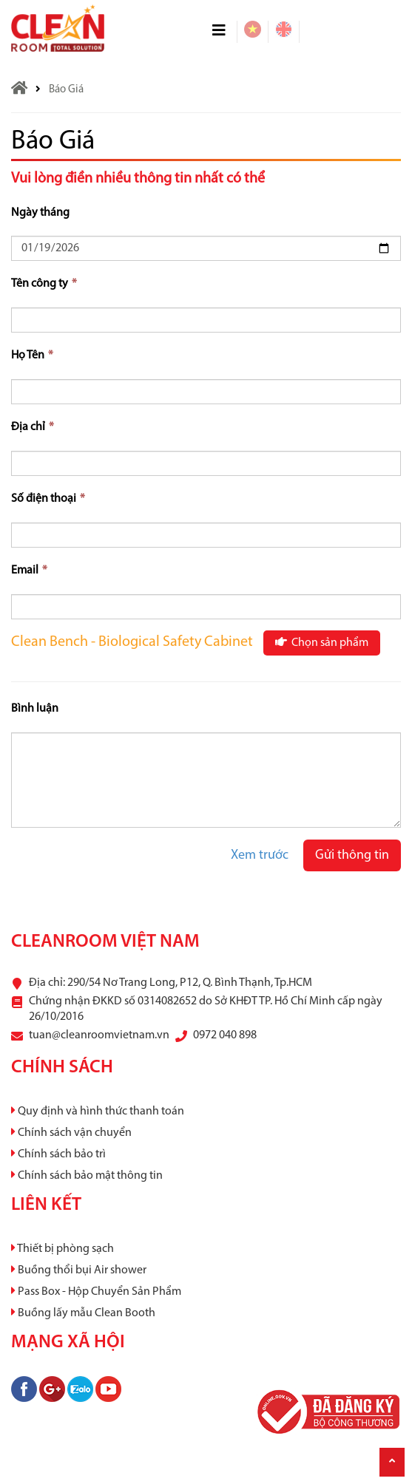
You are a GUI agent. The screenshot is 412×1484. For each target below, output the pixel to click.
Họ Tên (32, 355)
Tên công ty (44, 284)
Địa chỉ (32, 427)
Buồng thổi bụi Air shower (78, 1270)
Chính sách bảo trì (58, 1154)
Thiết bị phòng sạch (62, 1249)
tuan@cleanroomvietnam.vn (99, 1035)
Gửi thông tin (352, 855)
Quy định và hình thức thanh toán (97, 1111)
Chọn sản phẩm (321, 642)
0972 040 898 (225, 1035)
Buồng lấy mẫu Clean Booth (83, 1313)
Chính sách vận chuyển (71, 1133)
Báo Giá (66, 89)
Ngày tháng (40, 213)
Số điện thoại (48, 499)
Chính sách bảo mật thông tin (87, 1176)
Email (29, 570)
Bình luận (34, 709)
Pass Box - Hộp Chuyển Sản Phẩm (96, 1292)
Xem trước (259, 855)
